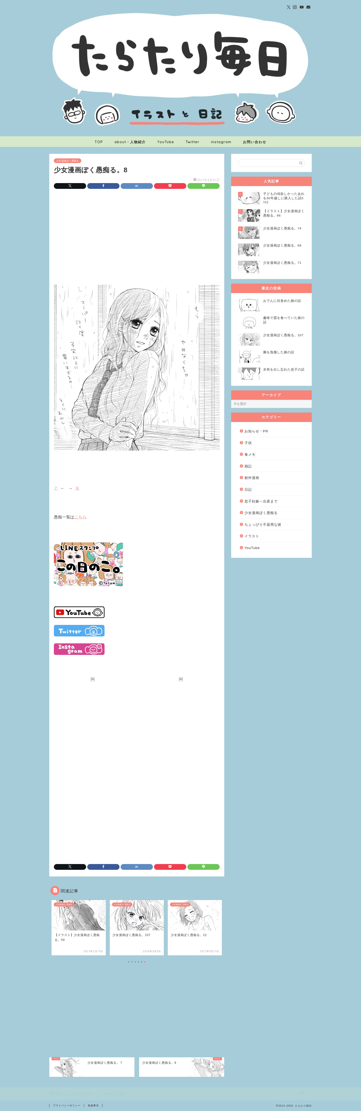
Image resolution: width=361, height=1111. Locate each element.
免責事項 (93, 1105)
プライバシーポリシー (67, 1105)
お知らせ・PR (256, 431)
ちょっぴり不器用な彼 (263, 524)
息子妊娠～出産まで (261, 501)
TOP (99, 142)
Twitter (192, 142)
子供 (248, 443)
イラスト (252, 536)
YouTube (165, 142)
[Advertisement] (137, 231)
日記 (248, 489)
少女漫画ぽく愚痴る (67, 160)
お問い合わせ (254, 142)
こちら (80, 517)
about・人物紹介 (130, 142)
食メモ (250, 454)
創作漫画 (252, 478)
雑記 (248, 466)
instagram (221, 142)
